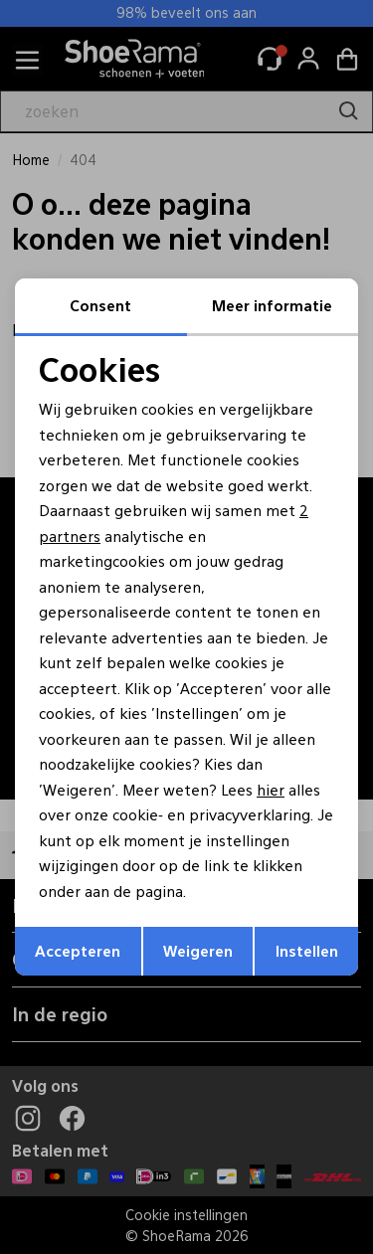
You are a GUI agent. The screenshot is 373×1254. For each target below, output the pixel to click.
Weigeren (198, 950)
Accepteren (77, 950)
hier (270, 789)
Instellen (307, 950)
